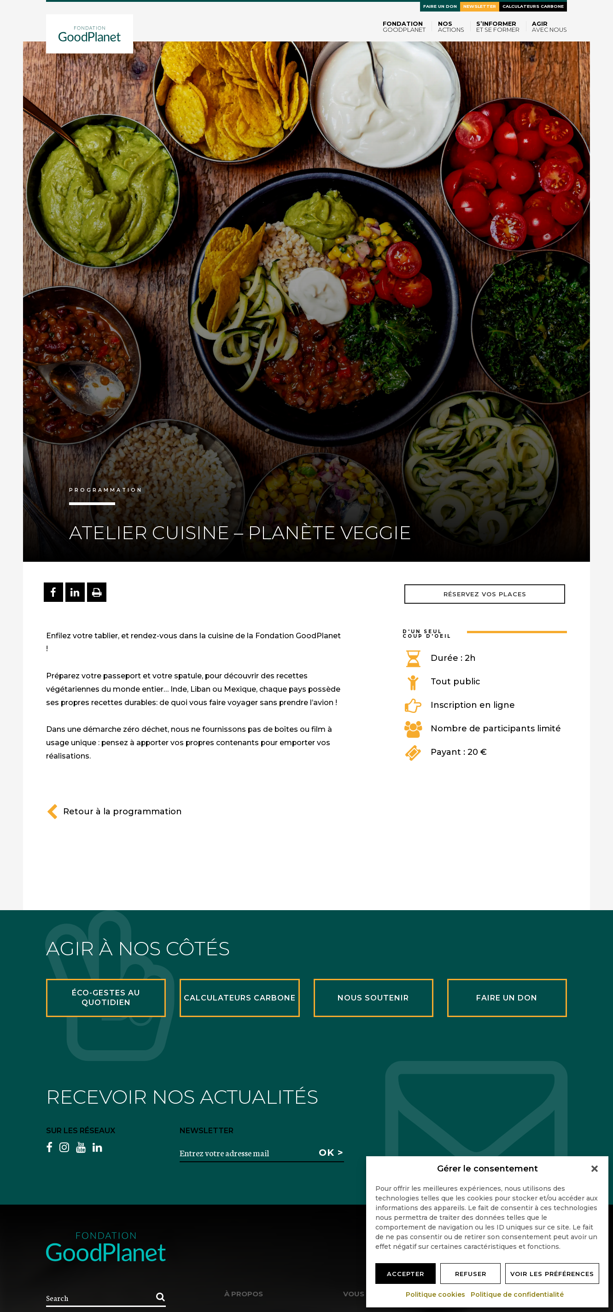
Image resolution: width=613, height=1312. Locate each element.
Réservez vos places (485, 594)
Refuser (470, 1273)
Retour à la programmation (114, 811)
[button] (594, 1168)
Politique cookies (436, 1294)
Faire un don (440, 6)
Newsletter (479, 6)
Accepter (405, 1273)
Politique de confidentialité (518, 1294)
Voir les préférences (552, 1273)
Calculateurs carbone (533, 6)
